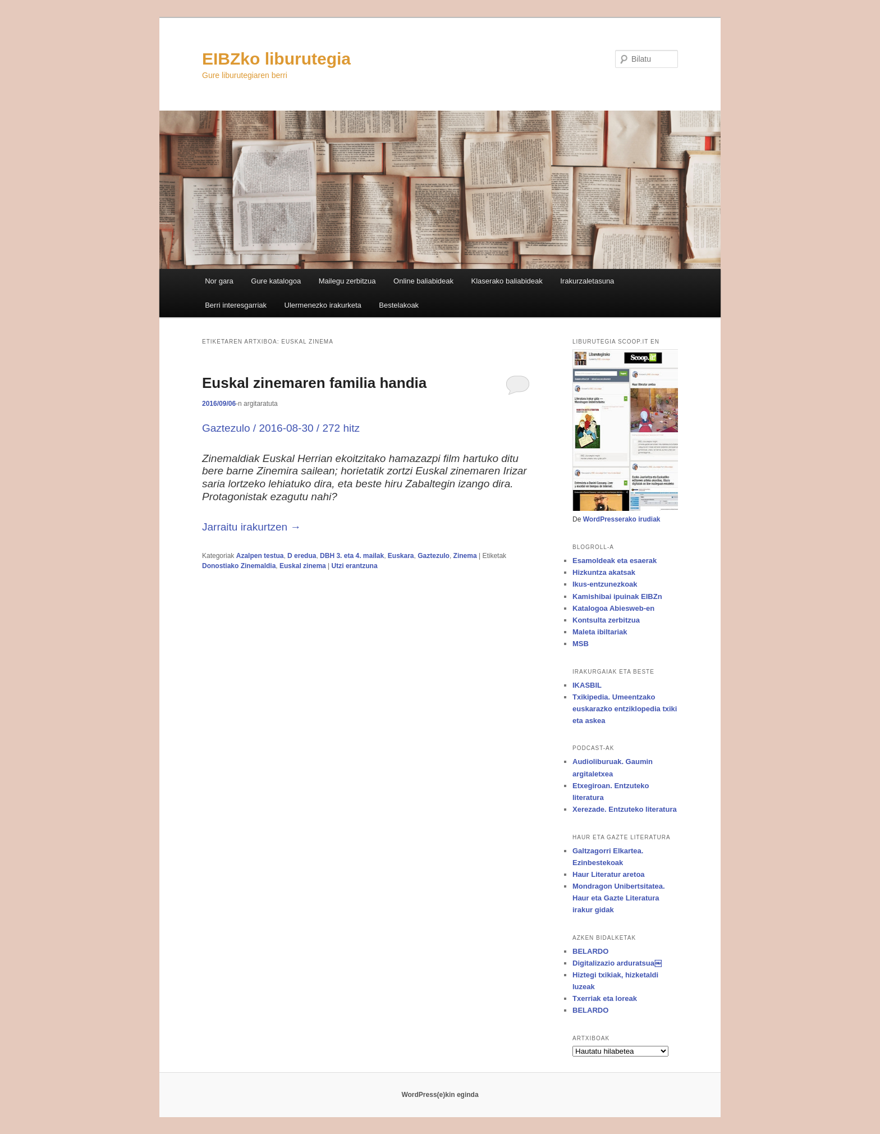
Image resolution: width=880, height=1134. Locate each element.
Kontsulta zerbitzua (606, 620)
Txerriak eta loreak (604, 998)
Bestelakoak (399, 305)
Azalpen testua (260, 556)
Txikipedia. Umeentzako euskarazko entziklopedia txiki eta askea (624, 709)
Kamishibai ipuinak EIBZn (617, 596)
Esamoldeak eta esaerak (614, 560)
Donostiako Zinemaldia (239, 566)
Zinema (465, 556)
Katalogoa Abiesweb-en (613, 608)
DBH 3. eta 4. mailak (352, 556)
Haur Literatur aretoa (608, 874)
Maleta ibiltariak (599, 632)
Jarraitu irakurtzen (251, 527)
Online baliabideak (423, 281)
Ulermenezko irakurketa (323, 305)
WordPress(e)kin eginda (439, 1095)
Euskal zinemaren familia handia (314, 382)
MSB (580, 643)
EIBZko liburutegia (276, 58)
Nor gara (219, 281)
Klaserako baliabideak (507, 281)
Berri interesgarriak (236, 305)
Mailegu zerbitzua (347, 281)
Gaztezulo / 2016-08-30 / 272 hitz (281, 428)
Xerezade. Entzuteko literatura (624, 809)
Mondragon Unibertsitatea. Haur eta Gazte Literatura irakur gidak (618, 898)
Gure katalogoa (276, 281)
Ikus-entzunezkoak (605, 584)
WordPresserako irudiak (622, 519)
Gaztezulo (434, 556)
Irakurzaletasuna (587, 281)
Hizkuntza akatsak (603, 572)
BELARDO (590, 951)
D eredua (301, 556)
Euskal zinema (302, 566)
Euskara (401, 556)
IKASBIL (587, 685)
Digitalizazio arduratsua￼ (617, 963)
